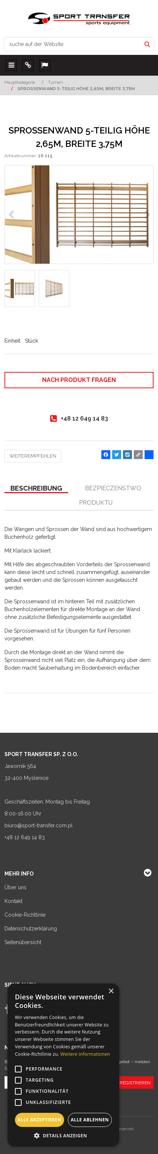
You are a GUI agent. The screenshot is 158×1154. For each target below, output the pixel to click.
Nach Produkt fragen (79, 379)
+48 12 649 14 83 (24, 837)
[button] (36, 488)
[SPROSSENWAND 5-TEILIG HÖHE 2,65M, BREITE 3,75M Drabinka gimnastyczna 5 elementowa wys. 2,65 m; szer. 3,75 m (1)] (79, 214)
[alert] (63, 1065)
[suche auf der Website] (72, 44)
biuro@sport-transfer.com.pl (38, 825)
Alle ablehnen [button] (90, 1120)
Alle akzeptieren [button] (39, 1120)
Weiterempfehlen (32, 456)
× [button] (111, 991)
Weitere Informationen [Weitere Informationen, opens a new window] (85, 1054)
